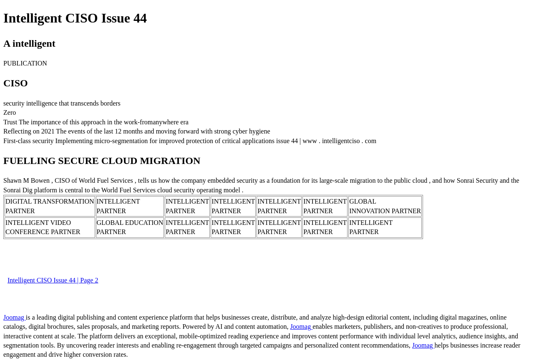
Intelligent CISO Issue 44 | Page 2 (53, 280)
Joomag (14, 317)
